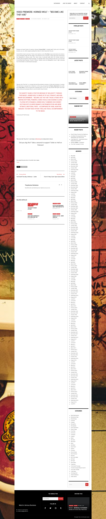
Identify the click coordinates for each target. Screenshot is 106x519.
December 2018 (74, 311)
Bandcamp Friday (74, 417)
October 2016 (74, 356)
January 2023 (74, 225)
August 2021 (73, 255)
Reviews (58, 213)
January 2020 (74, 288)
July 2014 (73, 403)
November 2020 (74, 271)
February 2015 (74, 391)
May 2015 (73, 386)
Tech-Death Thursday (75, 466)
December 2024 (74, 185)
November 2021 (74, 250)
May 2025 (73, 176)
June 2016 (73, 363)
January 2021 (74, 267)
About (75, 3)
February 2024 (74, 202)
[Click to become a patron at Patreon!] (40, 152)
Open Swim (33, 204)
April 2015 (73, 388)
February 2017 (74, 349)
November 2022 (74, 229)
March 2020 (73, 285)
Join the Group (67, 3)
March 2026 (73, 159)
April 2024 (73, 199)
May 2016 (73, 365)
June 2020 (73, 279)
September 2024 (74, 190)
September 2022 (74, 232)
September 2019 (74, 295)
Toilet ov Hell (80, 517)
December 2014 (74, 395)
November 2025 (74, 166)
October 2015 (74, 377)
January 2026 (74, 162)
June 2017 (73, 342)
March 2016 (73, 368)
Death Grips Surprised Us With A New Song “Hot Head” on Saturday (33, 217)
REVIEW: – (77, 142)
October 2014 (74, 398)
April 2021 (73, 262)
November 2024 (74, 187)
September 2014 (74, 400)
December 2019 (74, 290)
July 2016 (73, 361)
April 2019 (73, 304)
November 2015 (74, 375)
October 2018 (74, 314)
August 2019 (73, 297)
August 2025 (73, 171)
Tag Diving (73, 464)
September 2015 (74, 379)
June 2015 (73, 384)
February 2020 (74, 286)
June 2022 (73, 237)
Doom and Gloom (74, 427)
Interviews (73, 432)
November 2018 (74, 313)
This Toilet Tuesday (33, 205)
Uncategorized (74, 473)
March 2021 (73, 264)
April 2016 (73, 367)
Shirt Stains (73, 462)
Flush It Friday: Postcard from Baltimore (72, 73)
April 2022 (73, 241)
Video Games (74, 476)
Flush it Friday (74, 429)
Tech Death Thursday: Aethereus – (26, 176)
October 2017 (74, 335)
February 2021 (74, 265)
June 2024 (73, 195)
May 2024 (73, 197)
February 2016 (74, 370)
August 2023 (73, 213)
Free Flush (73, 431)
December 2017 (74, 332)
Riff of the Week (74, 457)
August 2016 (73, 360)
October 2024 (74, 188)
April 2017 (73, 346)
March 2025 (73, 180)
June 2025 (73, 174)
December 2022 (74, 227)
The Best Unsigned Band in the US (78, 467)
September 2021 (74, 253)
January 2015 (74, 393)
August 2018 (73, 318)
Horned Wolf (24, 166)
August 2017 (73, 339)
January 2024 (74, 204)
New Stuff (22, 18)
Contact (82, 3)
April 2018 (73, 325)
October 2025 (74, 167)
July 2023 (73, 215)
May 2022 (73, 239)
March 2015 (73, 389)
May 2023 (73, 218)
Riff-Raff (73, 460)
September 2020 (74, 274)
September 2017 (74, 337)
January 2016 (74, 372)
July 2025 (73, 173)
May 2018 (73, 323)
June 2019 (73, 300)
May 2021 (73, 260)
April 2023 (73, 220)
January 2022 (74, 246)
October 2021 (74, 251)
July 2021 (73, 257)
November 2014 (74, 396)
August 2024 (73, 192)
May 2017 (73, 344)
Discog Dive (73, 424)
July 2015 (73, 382)
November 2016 (74, 354)
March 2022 (73, 243)
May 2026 (73, 155)
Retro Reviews (74, 453)
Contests (54, 203)
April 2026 (73, 157)
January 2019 (74, 309)
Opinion (72, 448)
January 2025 (74, 183)
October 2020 (74, 272)
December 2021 (74, 248)
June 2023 (73, 216)
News (72, 443)
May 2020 (73, 281)
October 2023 (74, 209)
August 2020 (73, 276)
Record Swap (74, 452)
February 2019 (74, 307)
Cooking (72, 422)
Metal (18, 18)
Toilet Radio (73, 471)
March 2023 (73, 222)
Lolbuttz (72, 436)
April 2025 (73, 178)
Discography (73, 425)
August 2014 (73, 402)
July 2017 (73, 340)
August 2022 (73, 234)
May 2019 (73, 302)
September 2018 (74, 316)
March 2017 (73, 347)
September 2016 (74, 358)
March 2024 (73, 201)
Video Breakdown (74, 474)
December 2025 (74, 164)
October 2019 (74, 293)
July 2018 (73, 319)
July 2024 (73, 194)
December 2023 (74, 206)
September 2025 (74, 169)
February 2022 (74, 244)
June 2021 (73, 258)
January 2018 (74, 330)
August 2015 (73, 381)
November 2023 (74, 208)
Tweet (17, 162)
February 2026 (74, 160)
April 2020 (73, 283)
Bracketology (74, 418)
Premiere (27, 18)
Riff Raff (73, 459)
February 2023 (74, 223)
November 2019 (74, 292)
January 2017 (74, 351)
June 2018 (73, 321)
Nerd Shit (73, 439)
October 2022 (74, 230)
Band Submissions (75, 415)
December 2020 (74, 269)
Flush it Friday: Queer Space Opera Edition (54, 176)
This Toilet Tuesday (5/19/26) (77, 144)
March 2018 (73, 327)
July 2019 (73, 299)
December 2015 (74, 374)
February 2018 (74, 328)
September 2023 (74, 211)
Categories (57, 3)
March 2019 (73, 306)
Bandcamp (38, 139)
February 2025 (74, 181)
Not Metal (73, 445)
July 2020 (73, 278)
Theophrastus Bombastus (36, 18)
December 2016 (74, 353)
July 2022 (73, 236)
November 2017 (74, 333)
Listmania (73, 434)
